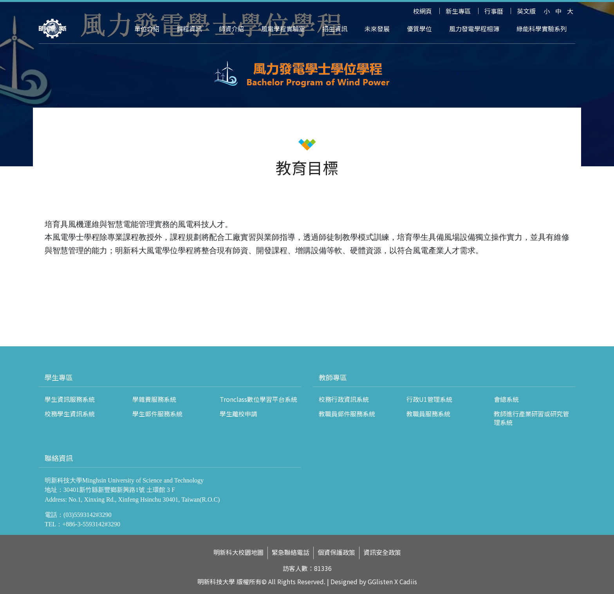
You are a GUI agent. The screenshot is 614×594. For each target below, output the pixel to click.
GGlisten (380, 581)
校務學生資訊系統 (70, 413)
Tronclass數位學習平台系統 (258, 399)
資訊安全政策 (382, 552)
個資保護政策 (336, 552)
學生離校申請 (238, 413)
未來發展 (377, 28)
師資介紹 (231, 28)
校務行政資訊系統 (344, 399)
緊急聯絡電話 (290, 552)
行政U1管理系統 (429, 399)
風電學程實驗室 (283, 28)
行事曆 (493, 11)
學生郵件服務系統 (157, 413)
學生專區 (59, 377)
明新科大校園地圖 (238, 552)
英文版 (526, 11)
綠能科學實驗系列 (541, 28)
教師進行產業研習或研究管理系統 (531, 418)
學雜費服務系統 (154, 399)
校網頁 (422, 11)
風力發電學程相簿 (474, 28)
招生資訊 (334, 28)
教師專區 (333, 377)
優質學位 (419, 28)
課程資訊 (189, 28)
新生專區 (458, 11)
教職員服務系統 (428, 413)
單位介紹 (146, 28)
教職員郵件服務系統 (347, 413)
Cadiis (408, 581)
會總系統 (506, 399)
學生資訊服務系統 (70, 399)
